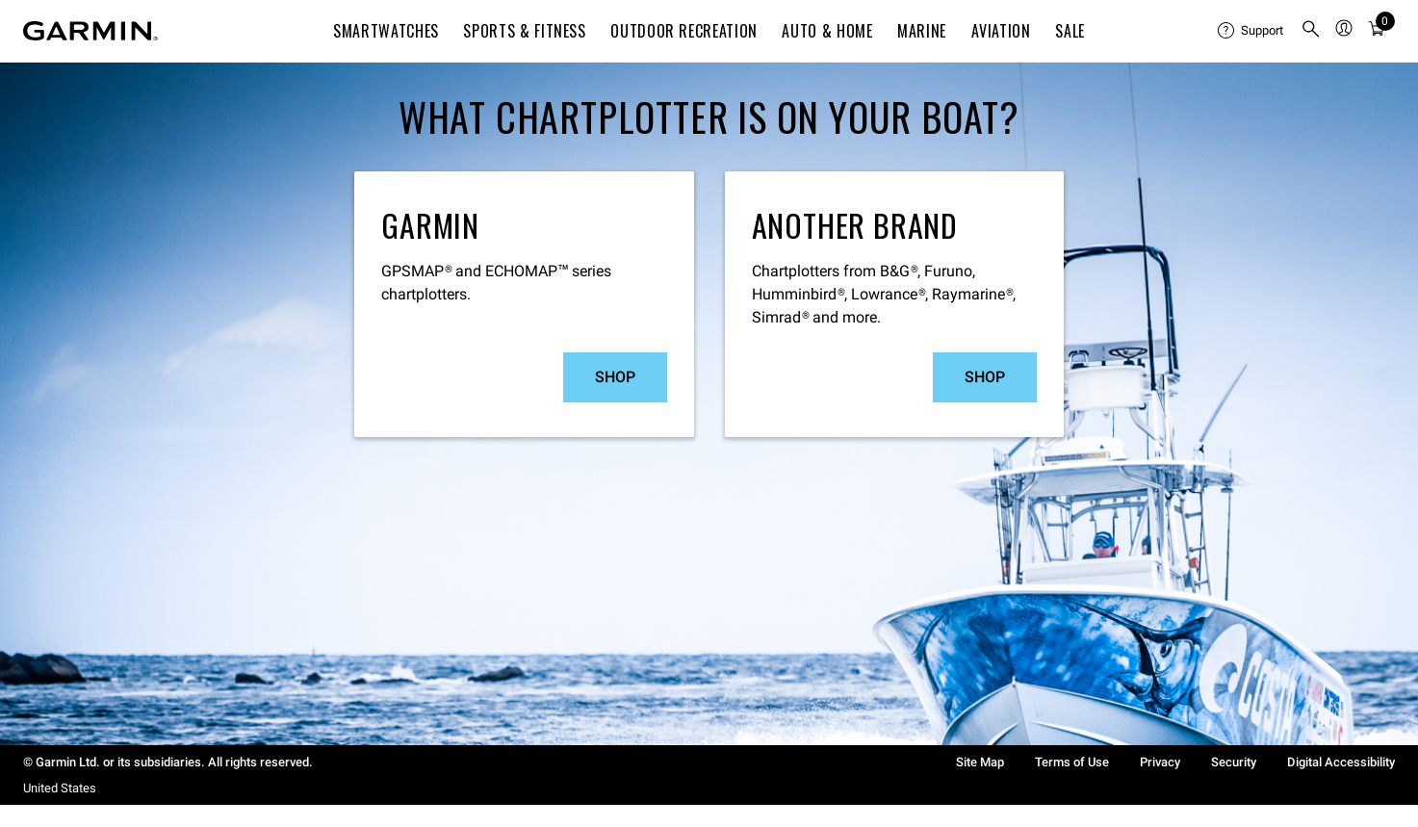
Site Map (980, 762)
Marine (921, 30)
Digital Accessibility (1341, 762)
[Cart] (1376, 31)
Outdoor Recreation (684, 30)
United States (59, 788)
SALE (1070, 30)
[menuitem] (1251, 31)
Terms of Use (1072, 762)
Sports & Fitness (524, 30)
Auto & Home (827, 30)
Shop (615, 377)
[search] (1311, 30)
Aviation (1001, 30)
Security (1233, 762)
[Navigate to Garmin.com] (90, 31)
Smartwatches (386, 30)
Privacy (1160, 762)
